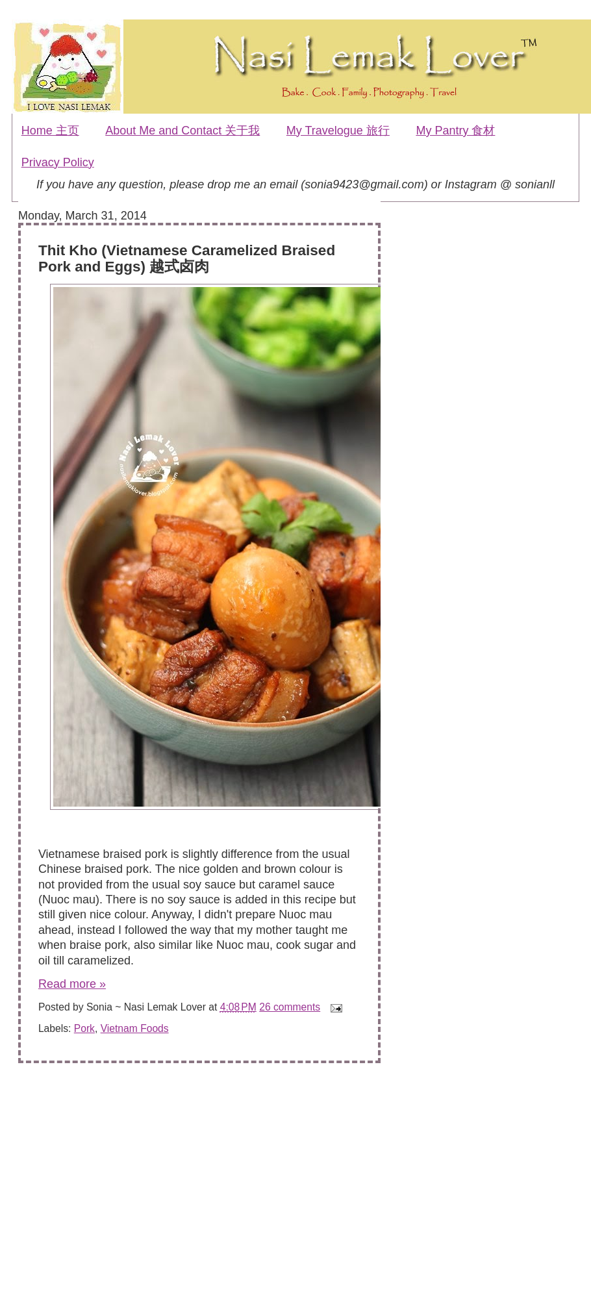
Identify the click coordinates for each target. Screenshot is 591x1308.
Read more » (72, 983)
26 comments (289, 1006)
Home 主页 (50, 130)
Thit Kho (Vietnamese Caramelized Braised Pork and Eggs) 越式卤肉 (186, 258)
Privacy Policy (57, 162)
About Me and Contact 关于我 (182, 130)
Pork (84, 1028)
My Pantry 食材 (455, 130)
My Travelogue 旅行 (338, 130)
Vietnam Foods (135, 1028)
